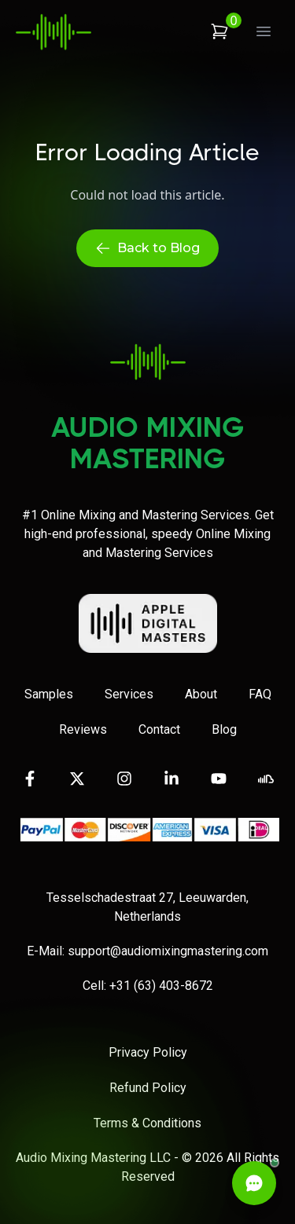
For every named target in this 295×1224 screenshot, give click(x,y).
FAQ (260, 694)
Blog (224, 729)
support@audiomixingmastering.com (168, 951)
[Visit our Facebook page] (30, 778)
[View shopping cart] (219, 31)
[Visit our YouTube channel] (219, 778)
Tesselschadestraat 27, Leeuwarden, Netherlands (147, 907)
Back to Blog (147, 248)
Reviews (83, 729)
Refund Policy (147, 1087)
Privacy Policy (148, 1052)
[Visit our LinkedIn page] (171, 778)
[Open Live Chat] (254, 1183)
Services (129, 694)
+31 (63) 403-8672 (161, 985)
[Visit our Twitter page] (77, 778)
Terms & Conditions (147, 1123)
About (201, 694)
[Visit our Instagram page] (124, 778)
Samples (48, 694)
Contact (159, 729)
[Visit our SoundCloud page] (266, 778)
